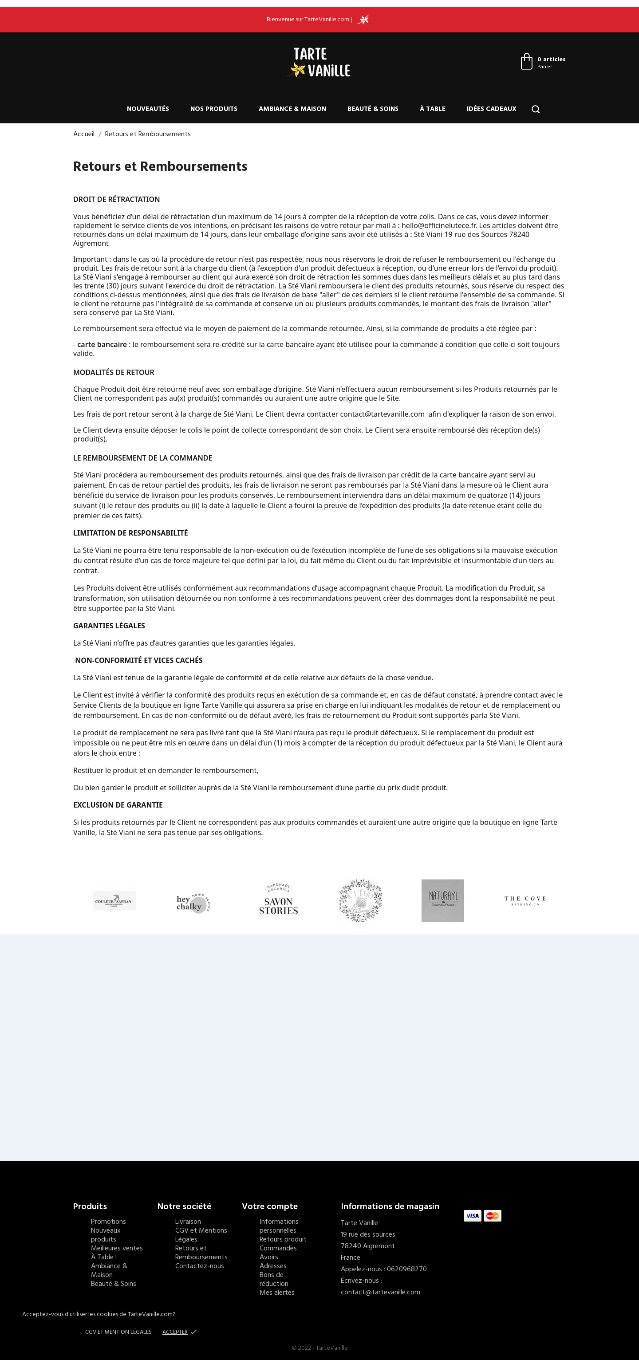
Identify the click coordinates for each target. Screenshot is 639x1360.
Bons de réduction (274, 1279)
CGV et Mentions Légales (201, 1235)
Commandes (278, 1248)
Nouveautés (148, 109)
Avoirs (269, 1257)
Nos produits (213, 109)
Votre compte (270, 1207)
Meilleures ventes (117, 1248)
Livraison (188, 1222)
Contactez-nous (199, 1266)
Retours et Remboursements (201, 1253)
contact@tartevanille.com (380, 1292)
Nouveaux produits (106, 1235)
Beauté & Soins (372, 109)
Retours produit (283, 1240)
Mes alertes (277, 1293)
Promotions (108, 1222)
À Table (433, 109)
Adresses (273, 1266)
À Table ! (104, 1257)
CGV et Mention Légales (118, 1332)
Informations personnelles (279, 1226)
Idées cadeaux (492, 109)
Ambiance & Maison (292, 109)
